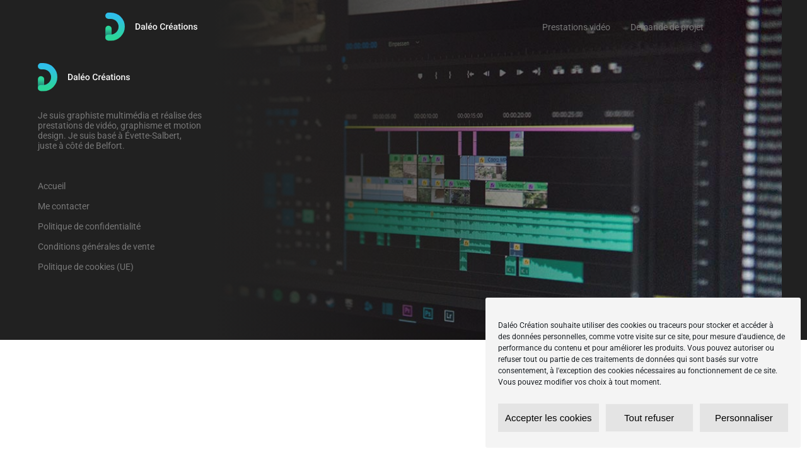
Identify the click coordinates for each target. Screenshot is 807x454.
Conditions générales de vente (96, 247)
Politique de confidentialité (89, 226)
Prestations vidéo (576, 27)
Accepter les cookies (548, 417)
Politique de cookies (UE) (86, 267)
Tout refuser (649, 417)
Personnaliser (744, 417)
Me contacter (64, 206)
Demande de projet (667, 27)
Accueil (52, 186)
